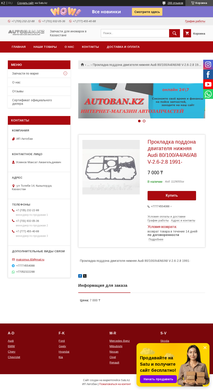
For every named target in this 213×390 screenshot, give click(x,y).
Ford (62, 340)
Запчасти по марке (25, 73)
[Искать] (174, 33)
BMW (11, 346)
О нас (69, 46)
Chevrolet (14, 357)
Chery (11, 351)
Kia (61, 357)
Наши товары (45, 46)
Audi (11, 340)
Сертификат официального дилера (32, 101)
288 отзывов (175, 3)
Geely (62, 346)
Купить (172, 195)
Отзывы (17, 91)
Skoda (164, 340)
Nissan (114, 351)
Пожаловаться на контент (115, 384)
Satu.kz (125, 380)
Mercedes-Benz (120, 340)
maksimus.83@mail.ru (30, 259)
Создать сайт (25, 3)
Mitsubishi (116, 346)
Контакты (90, 46)
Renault (114, 362)
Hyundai (64, 351)
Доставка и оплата (123, 46)
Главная (19, 46)
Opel (113, 357)
